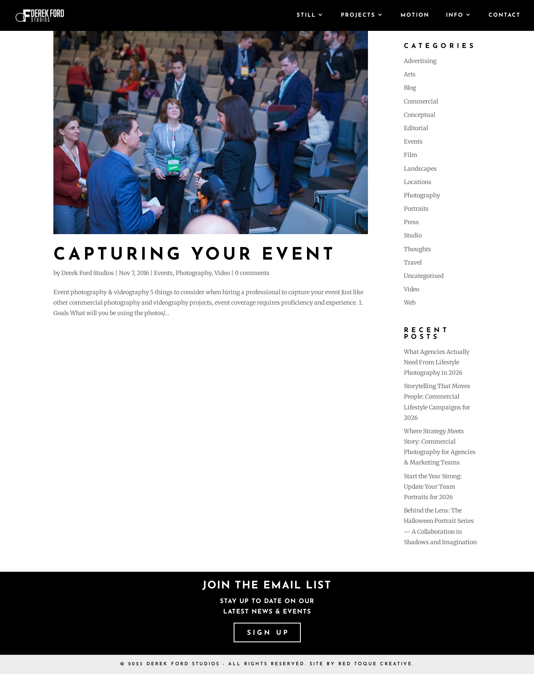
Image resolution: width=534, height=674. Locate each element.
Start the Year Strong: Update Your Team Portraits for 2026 (433, 486)
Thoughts (417, 249)
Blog (410, 87)
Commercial (421, 101)
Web (410, 302)
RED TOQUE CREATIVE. (376, 664)
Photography (194, 273)
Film (410, 155)
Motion (414, 15)
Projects (358, 15)
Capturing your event (194, 255)
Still (306, 15)
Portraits (416, 208)
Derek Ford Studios (87, 273)
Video (222, 273)
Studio (413, 235)
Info (454, 15)
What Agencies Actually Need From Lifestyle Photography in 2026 (436, 362)
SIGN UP (268, 633)
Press (411, 222)
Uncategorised (423, 276)
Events (163, 273)
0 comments (252, 273)
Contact (505, 15)
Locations (417, 182)
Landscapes (420, 168)
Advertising (420, 61)
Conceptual (419, 115)
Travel (413, 262)
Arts (410, 74)
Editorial (416, 128)
